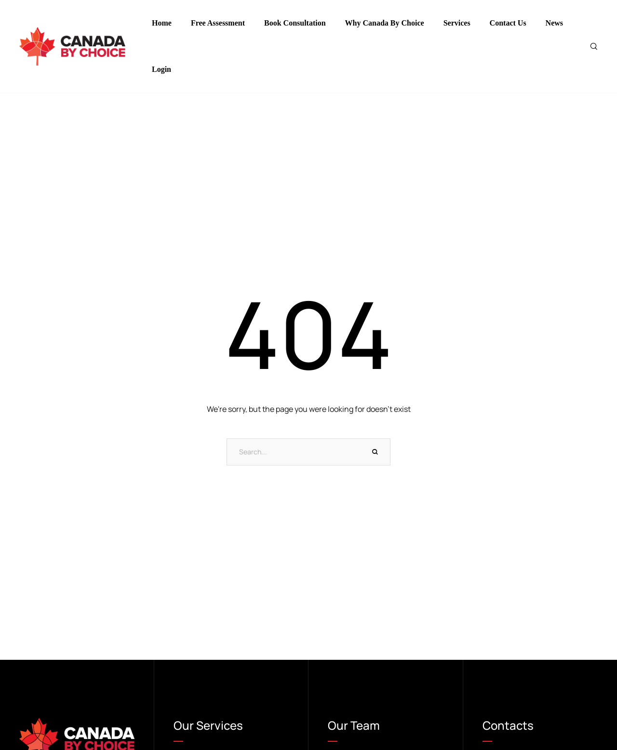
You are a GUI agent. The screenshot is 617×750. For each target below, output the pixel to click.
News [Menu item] (554, 23)
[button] (595, 713)
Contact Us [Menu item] (508, 23)
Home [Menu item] (162, 23)
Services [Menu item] (457, 23)
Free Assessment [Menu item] (218, 23)
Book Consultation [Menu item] (295, 23)
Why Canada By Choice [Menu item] (384, 23)
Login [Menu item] (161, 69)
